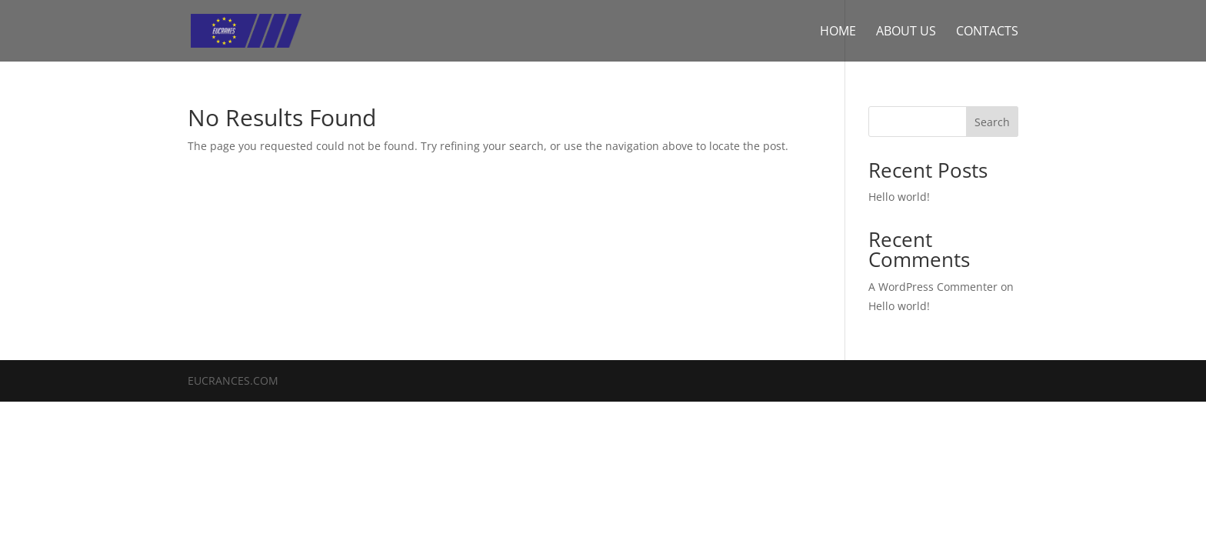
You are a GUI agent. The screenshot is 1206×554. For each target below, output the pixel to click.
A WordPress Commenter (933, 286)
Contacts (987, 32)
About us (906, 32)
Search (992, 122)
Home (838, 32)
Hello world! (899, 196)
